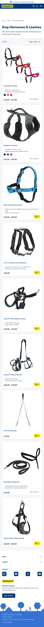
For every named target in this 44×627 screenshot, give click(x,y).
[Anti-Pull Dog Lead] (22, 414)
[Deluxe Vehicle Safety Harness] (22, 522)
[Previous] (2, 2)
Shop (3, 20)
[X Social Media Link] (28, 574)
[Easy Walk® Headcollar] (22, 468)
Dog (8, 20)
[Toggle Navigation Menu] (41, 6)
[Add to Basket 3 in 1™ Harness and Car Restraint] (37, 272)
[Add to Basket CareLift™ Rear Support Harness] (37, 328)
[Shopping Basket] (33, 6)
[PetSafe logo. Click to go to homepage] (7, 6)
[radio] (5, 95)
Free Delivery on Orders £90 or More (23, 2)
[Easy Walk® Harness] (22, 74)
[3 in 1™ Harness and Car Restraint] (22, 249)
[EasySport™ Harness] (22, 133)
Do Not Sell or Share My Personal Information (21, 619)
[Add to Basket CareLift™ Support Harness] (37, 384)
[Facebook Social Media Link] (16, 574)
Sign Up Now (8, 595)
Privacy (5, 619)
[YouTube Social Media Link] (40, 574)
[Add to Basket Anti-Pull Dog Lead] (37, 436)
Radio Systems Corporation (14, 614)
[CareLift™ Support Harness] (22, 361)
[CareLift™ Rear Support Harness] (22, 305)
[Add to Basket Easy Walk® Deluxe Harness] (37, 216)
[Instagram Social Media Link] (4, 574)
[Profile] (37, 6)
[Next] (42, 2)
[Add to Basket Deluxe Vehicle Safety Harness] (37, 543)
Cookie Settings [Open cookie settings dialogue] (7, 622)
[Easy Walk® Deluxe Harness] (22, 192)
